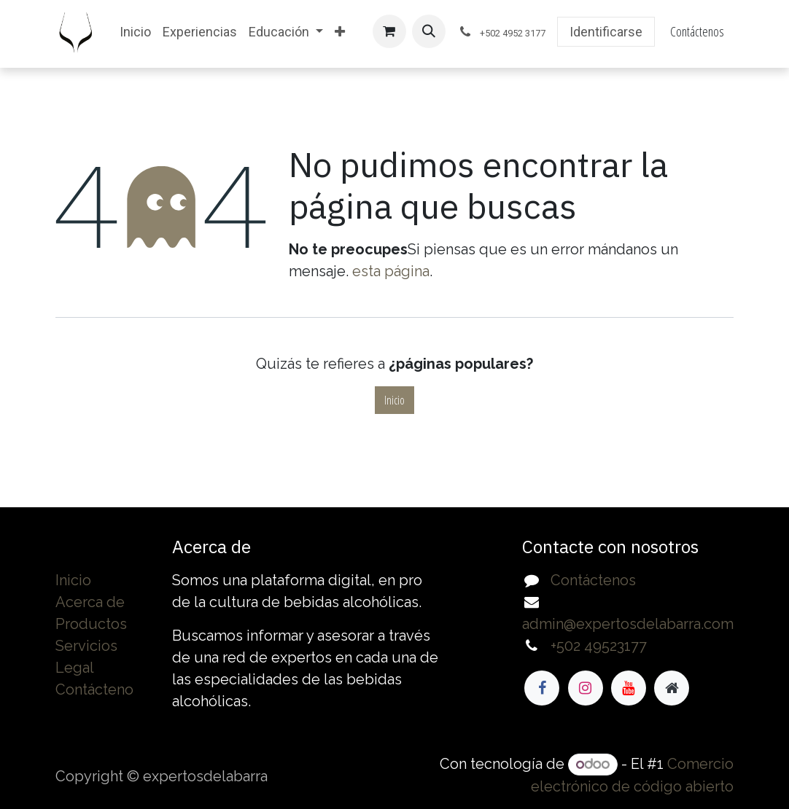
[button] (429, 31)
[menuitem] (135, 31)
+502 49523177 (599, 645)
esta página (391, 271)
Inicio (394, 400)
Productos (91, 624)
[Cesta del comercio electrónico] (389, 31)
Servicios (86, 645)
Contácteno (94, 689)
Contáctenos (697, 31)
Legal (74, 667)
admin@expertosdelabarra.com (628, 624)
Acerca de (90, 602)
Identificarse (606, 31)
